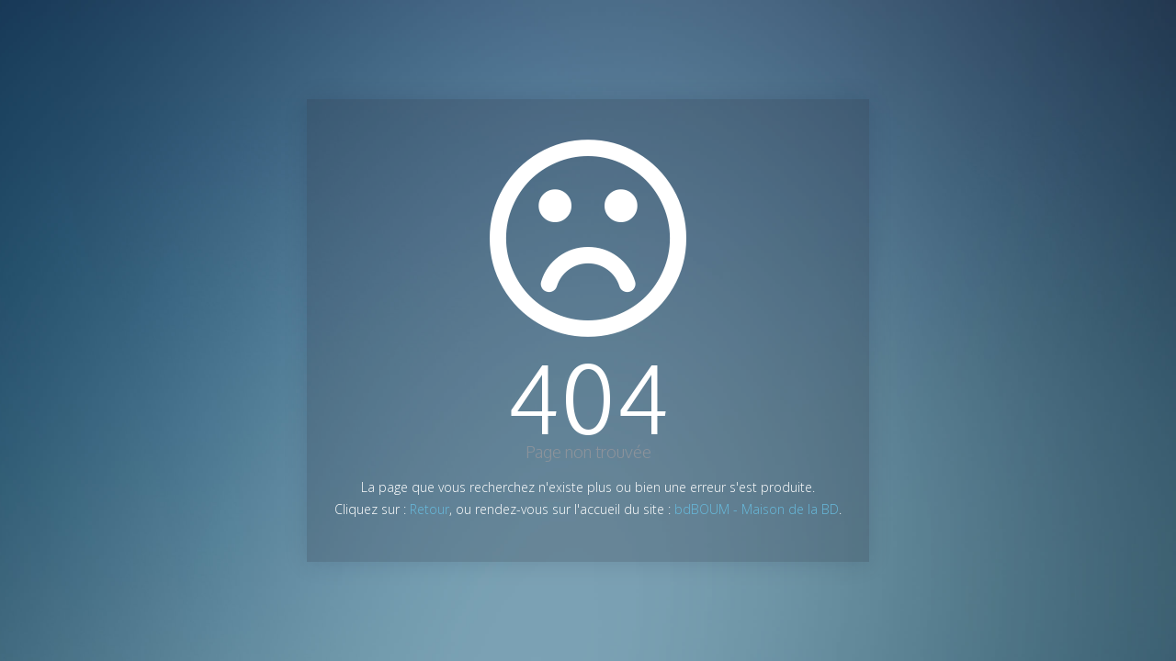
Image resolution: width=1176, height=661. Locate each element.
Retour (429, 509)
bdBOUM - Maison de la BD (756, 509)
